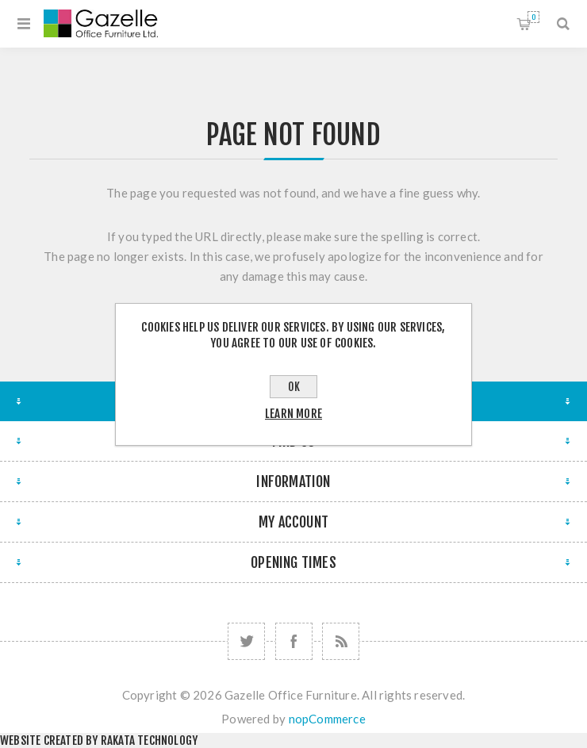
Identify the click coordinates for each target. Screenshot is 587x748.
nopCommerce (327, 719)
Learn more (293, 413)
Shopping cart (533, 17)
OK (294, 386)
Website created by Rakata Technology (99, 740)
